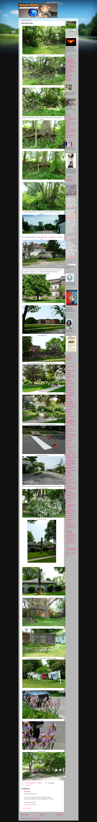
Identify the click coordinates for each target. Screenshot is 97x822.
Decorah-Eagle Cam (71, 119)
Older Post (59, 815)
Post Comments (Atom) (33, 818)
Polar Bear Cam (69, 135)
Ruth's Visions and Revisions (70, 498)
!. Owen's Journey (70, 366)
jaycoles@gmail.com (71, 549)
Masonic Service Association (70, 480)
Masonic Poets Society (69, 476)
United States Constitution (69, 531)
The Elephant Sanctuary (69, 520)
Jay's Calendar (69, 356)
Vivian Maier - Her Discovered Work (70, 535)
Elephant (68, 121)
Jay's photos (28, 785)
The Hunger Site (70, 523)
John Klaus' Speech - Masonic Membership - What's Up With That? (71, 456)
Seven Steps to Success (69, 502)
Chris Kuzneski (69, 390)
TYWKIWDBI (69, 525)
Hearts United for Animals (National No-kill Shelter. (70, 421)
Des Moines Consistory (69, 398)
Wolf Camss (69, 137)
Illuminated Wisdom (71, 434)
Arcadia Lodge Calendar (69, 359)
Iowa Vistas (68, 450)
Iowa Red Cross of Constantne (70, 447)
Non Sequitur (69, 492)
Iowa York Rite (69, 452)
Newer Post (25, 815)
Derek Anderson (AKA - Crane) (70, 395)
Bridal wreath (47, 237)
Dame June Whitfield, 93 (69, 79)
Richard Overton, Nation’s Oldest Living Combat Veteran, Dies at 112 (70, 61)
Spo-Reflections (69, 513)
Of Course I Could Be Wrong (70, 494)
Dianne (26, 791)
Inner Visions (69, 440)
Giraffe (67, 127)
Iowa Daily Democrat (68, 443)
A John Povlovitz (70, 370)
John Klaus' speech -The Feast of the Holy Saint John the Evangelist (71, 463)
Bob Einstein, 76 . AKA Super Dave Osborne (70, 71)
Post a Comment (27, 808)
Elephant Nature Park (71, 406)
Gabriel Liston (69, 412)
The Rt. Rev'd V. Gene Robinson (70, 179)
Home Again (69, 428)
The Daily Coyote (70, 517)
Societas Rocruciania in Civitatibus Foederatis (71, 506)
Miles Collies (69, 486)
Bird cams (68, 116)
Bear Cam (68, 114)
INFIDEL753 (69, 438)
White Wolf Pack (70, 538)
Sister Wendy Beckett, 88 (69, 75)
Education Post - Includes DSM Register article (70, 403)
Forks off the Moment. (69, 409)
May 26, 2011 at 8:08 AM (30, 804)
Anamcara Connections (69, 380)
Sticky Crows (69, 515)
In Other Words (69, 436)
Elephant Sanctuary (70, 123)
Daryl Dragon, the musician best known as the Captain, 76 (71, 66)
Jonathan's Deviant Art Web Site (70, 467)
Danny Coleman (70, 392)
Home (42, 815)
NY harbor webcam (70, 129)
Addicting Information (68, 373)
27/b (67, 368)
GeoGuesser (69, 414)
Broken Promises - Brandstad (70, 387)
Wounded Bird (69, 540)
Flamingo (68, 125)
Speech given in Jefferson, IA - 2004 (70, 510)
